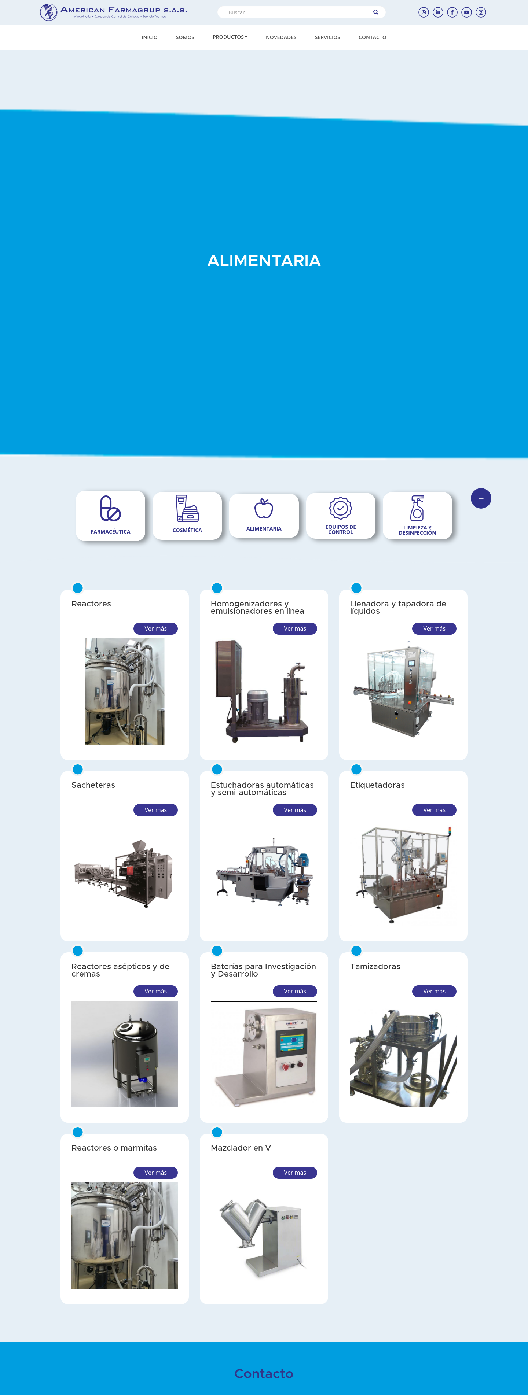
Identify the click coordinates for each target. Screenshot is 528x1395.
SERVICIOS (327, 37)
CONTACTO (372, 37)
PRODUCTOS (230, 36)
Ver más (155, 628)
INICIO (150, 37)
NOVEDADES (281, 37)
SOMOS (185, 37)
